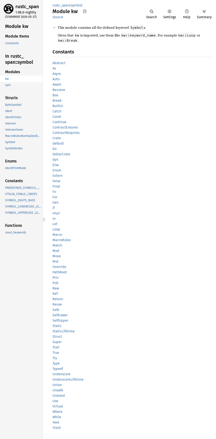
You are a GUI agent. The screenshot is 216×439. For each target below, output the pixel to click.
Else (55, 165)
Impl (56, 213)
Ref (55, 294)
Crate (56, 138)
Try (54, 358)
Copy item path (84, 11)
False (56, 181)
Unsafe (57, 390)
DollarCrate (61, 154)
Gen (55, 202)
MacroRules (61, 240)
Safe (55, 310)
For (54, 197)
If (53, 208)
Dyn (55, 159)
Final (56, 186)
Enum (56, 170)
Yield (56, 428)
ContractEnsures (65, 127)
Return (57, 299)
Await (56, 84)
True (55, 353)
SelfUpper (60, 320)
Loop (56, 229)
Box (55, 95)
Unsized (58, 396)
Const (56, 117)
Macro (57, 235)
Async (56, 74)
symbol (76, 5)
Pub (55, 283)
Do (54, 149)
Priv (55, 278)
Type (56, 363)
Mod (55, 251)
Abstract (59, 63)
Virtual (57, 406)
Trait (56, 347)
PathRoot (59, 272)
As (54, 68)
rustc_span (27, 6)
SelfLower (60, 315)
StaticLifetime (63, 331)
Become (58, 90)
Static (57, 326)
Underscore (61, 374)
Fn (54, 192)
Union (57, 385)
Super (57, 342)
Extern (57, 176)
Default (58, 143)
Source (57, 17)
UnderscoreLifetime (68, 379)
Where (57, 412)
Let (54, 224)
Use (55, 401)
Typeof (57, 369)
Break (57, 100)
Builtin (57, 106)
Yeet (55, 422)
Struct (57, 337)
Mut (55, 261)
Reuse (57, 304)
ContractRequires (66, 133)
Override (59, 267)
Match (57, 245)
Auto (56, 79)
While (56, 417)
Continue (59, 122)
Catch (56, 111)
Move (56, 256)
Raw (55, 288)
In (54, 218)
